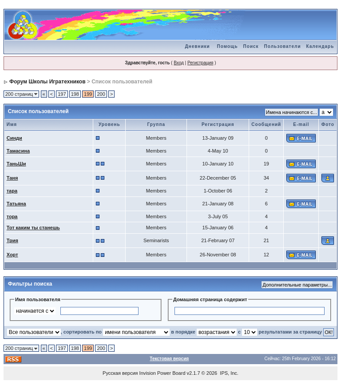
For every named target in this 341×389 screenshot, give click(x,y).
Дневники (197, 46)
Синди (14, 138)
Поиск (251, 46)
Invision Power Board (162, 373)
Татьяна (16, 203)
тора (12, 216)
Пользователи (282, 46)
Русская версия (120, 373)
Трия (12, 240)
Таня (12, 178)
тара (12, 190)
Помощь (227, 46)
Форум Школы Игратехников (47, 82)
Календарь (320, 46)
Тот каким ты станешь (33, 227)
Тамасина (18, 150)
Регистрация (200, 62)
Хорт (12, 254)
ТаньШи (16, 163)
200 (101, 94)
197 (62, 94)
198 (75, 94)
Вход (179, 62)
